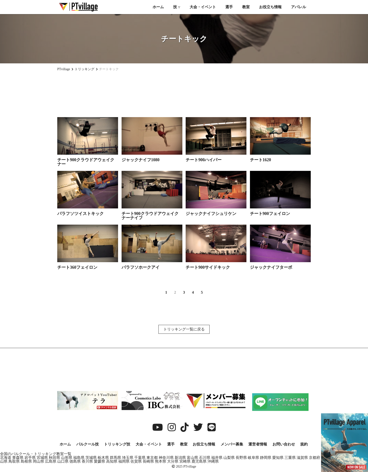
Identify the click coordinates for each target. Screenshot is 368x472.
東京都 (152, 458)
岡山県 (38, 461)
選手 (229, 7)
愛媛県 (99, 461)
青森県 (17, 458)
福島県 (78, 458)
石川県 (204, 458)
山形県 (66, 458)
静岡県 (265, 458)
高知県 (111, 461)
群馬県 (115, 458)
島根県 (26, 461)
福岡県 (124, 461)
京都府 (314, 458)
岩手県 (30, 458)
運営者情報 (257, 444)
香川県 (87, 461)
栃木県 (103, 458)
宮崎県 (185, 461)
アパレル (298, 7)
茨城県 (91, 458)
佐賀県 (136, 461)
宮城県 (42, 458)
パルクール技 (87, 444)
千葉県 (140, 458)
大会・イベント (203, 7)
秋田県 (54, 458)
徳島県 (75, 461)
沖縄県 (213, 461)
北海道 (5, 458)
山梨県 (229, 458)
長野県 (241, 458)
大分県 (172, 461)
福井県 (216, 458)
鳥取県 (14, 461)
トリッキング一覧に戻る (184, 329)
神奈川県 (166, 458)
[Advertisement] (184, 91)
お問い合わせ (283, 444)
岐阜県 (253, 458)
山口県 (63, 461)
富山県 (192, 458)
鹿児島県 (199, 461)
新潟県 (180, 458)
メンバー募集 (232, 444)
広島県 (50, 461)
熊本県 (160, 461)
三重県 (290, 458)
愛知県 (278, 458)
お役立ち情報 (270, 7)
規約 (304, 444)
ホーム (158, 7)
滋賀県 (302, 458)
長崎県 (148, 461)
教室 (246, 7)
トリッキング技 (117, 444)
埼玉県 (127, 458)
